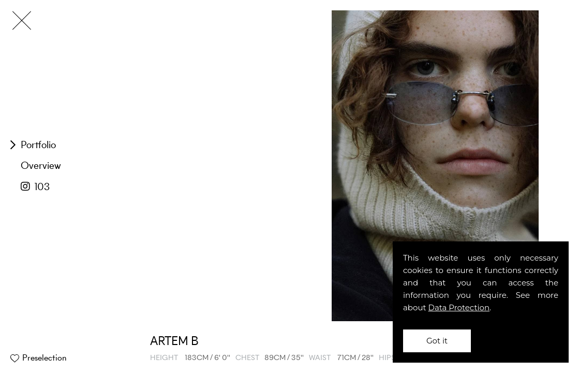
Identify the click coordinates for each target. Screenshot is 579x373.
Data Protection (459, 307)
